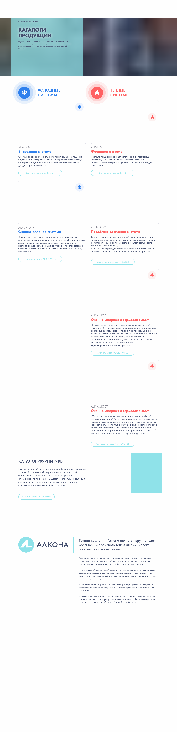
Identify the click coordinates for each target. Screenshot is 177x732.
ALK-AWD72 (98, 315)
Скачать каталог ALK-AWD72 (113, 352)
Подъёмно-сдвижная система (115, 231)
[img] (125, 122)
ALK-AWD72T (99, 406)
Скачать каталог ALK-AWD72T (112, 443)
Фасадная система (106, 151)
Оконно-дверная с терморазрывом (120, 319)
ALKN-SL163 (99, 227)
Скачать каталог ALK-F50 (113, 172)
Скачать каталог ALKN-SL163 (113, 261)
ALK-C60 (24, 147)
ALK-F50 (96, 147)
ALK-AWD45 (26, 227)
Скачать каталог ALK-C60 (40, 172)
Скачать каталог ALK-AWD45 (40, 259)
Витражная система (34, 151)
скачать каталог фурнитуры (36, 496)
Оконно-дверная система (39, 231)
